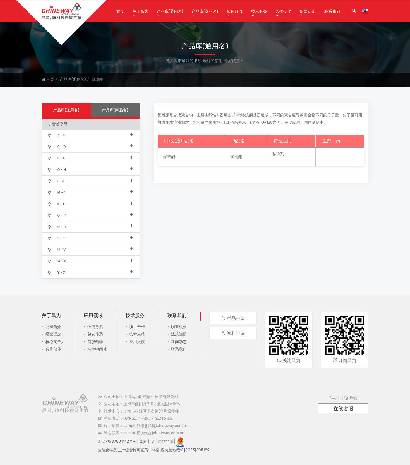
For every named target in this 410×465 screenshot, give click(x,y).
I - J (90, 181)
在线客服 (343, 409)
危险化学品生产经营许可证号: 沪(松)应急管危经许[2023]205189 (154, 450)
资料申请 (233, 333)
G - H (90, 169)
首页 (120, 11)
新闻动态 (307, 11)
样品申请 (233, 318)
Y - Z (90, 272)
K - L (90, 204)
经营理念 (53, 334)
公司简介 (53, 326)
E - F (90, 158)
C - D (90, 146)
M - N (90, 192)
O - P (90, 215)
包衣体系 (95, 334)
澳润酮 (236, 156)
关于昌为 (140, 11)
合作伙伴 (283, 11)
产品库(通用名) (170, 11)
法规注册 (179, 334)
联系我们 (332, 11)
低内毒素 (95, 326)
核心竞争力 (55, 341)
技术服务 (259, 11)
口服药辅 (95, 341)
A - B (90, 135)
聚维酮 (169, 156)
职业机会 (179, 326)
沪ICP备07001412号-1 (117, 441)
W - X (90, 261)
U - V (90, 249)
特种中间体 (97, 349)
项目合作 (137, 326)
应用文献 (137, 341)
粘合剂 (278, 154)
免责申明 (147, 441)
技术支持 (137, 334)
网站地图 (165, 441)
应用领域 (235, 11)
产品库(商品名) (205, 11)
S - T (90, 238)
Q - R (90, 226)
